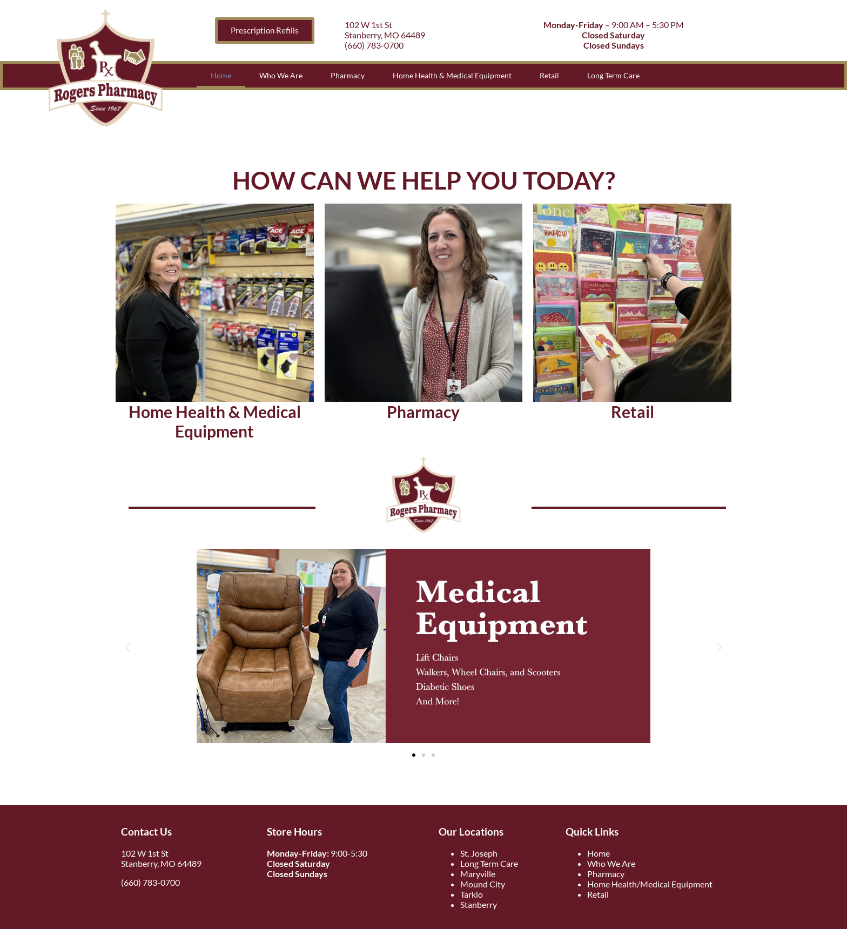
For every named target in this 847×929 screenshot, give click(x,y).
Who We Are (280, 75)
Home (221, 75)
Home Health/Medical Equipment (649, 884)
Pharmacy (348, 75)
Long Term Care (613, 75)
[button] (128, 647)
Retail (549, 75)
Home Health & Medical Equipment (452, 75)
